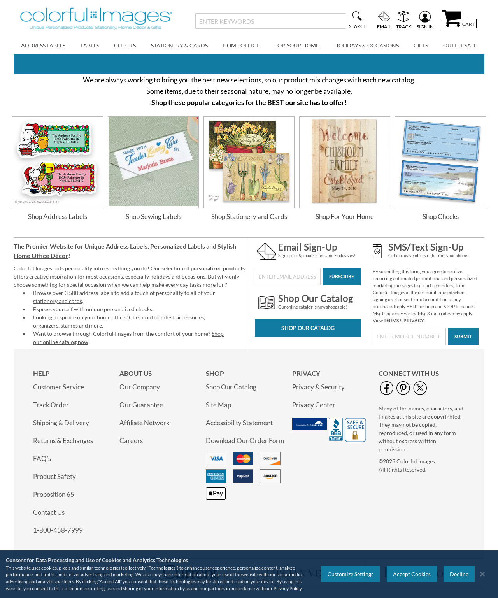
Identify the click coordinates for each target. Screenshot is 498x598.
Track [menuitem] (403, 26)
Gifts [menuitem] (421, 45)
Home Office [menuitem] (241, 45)
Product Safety (54, 476)
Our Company (139, 387)
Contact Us (49, 512)
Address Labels (126, 246)
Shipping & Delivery (61, 423)
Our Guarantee (141, 405)
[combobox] (270, 21)
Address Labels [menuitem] (43, 45)
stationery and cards (57, 301)
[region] (249, 574)
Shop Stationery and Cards (249, 216)
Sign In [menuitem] (425, 26)
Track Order (51, 405)
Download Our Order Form (245, 441)
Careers (131, 441)
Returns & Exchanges (63, 441)
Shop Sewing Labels (153, 216)
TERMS (391, 320)
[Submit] (463, 336)
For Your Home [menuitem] (296, 45)
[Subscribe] (342, 276)
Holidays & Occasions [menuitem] (366, 45)
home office (111, 317)
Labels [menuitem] (90, 45)
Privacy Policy (288, 588)
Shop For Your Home (345, 216)
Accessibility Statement (239, 423)
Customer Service (58, 387)
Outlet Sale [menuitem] (460, 45)
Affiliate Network (144, 423)
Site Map (218, 405)
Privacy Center (313, 405)
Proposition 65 (53, 494)
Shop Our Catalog (308, 327)
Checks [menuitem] (125, 45)
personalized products (218, 268)
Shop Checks (441, 216)
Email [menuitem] (384, 26)
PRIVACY (413, 320)
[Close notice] (482, 574)
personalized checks (128, 309)
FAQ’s (42, 458)
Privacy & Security (318, 387)
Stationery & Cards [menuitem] (179, 45)
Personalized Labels (177, 246)
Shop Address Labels (57, 216)
